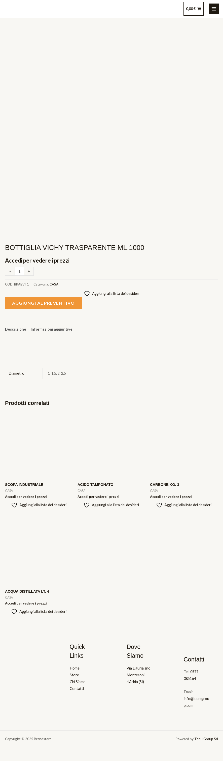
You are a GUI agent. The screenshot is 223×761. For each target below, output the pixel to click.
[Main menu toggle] (214, 9)
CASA (54, 284)
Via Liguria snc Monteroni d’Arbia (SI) (138, 675)
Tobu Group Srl (206, 739)
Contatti (77, 688)
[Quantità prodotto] (19, 271)
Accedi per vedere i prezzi (37, 260)
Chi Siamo (78, 682)
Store (74, 675)
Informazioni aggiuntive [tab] (51, 329)
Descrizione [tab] (15, 329)
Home (75, 668)
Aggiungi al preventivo (43, 303)
